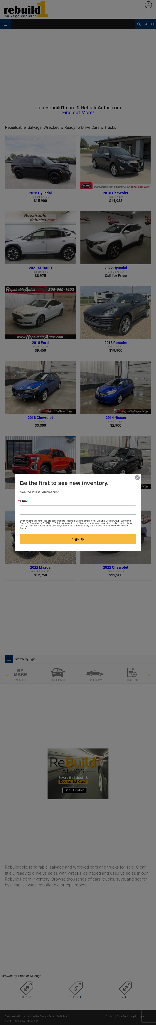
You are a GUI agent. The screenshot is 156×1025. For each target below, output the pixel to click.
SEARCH (145, 24)
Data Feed (122, 1016)
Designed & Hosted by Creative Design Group (30, 1016)
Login (141, 1016)
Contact (110, 1016)
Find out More (77, 112)
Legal (133, 1016)
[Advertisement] (78, 68)
